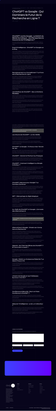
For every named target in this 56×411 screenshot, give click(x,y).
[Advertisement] (28, 28)
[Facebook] (43, 1)
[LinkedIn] (44, 1)
